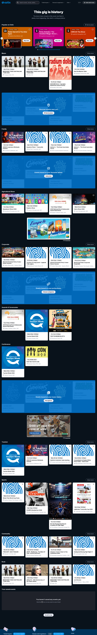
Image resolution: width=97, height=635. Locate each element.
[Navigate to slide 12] (50, 49)
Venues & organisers (58, 2)
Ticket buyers (46, 2)
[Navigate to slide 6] (43, 49)
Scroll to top (48, 615)
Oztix (69, 2)
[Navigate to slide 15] (53, 49)
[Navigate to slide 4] (41, 49)
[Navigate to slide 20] (59, 49)
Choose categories (48, 292)
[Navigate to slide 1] (37, 49)
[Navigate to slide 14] (52, 49)
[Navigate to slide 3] (39, 49)
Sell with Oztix (89, 2)
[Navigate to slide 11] (49, 49)
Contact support (19, 633)
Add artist (48, 176)
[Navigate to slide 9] (46, 49)
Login (50, 633)
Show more (90, 53)
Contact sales (58, 633)
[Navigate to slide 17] (56, 49)
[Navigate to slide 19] (58, 49)
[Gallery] (48, 38)
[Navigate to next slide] (95, 38)
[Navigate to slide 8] (45, 49)
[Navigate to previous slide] (2, 38)
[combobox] (27, 2)
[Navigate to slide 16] (54, 49)
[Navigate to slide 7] (44, 49)
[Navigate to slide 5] (42, 49)
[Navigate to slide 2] (38, 49)
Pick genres (48, 400)
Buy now (26, 40)
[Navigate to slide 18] (57, 49)
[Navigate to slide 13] (51, 49)
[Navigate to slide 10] (48, 49)
